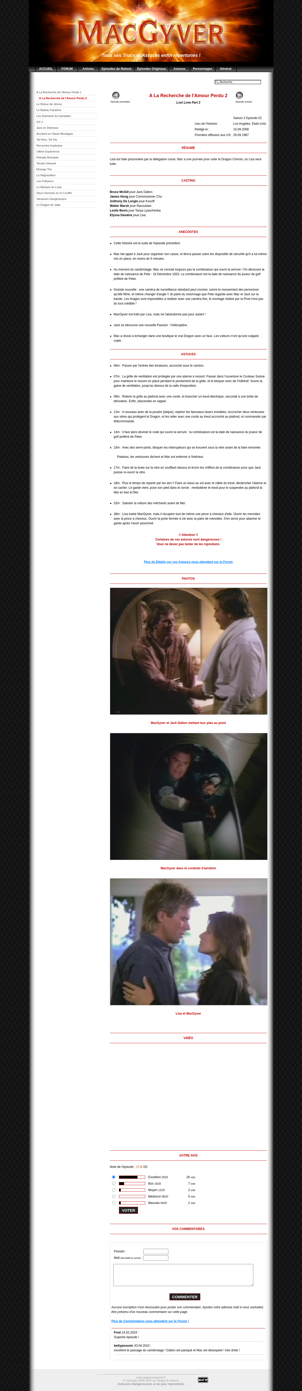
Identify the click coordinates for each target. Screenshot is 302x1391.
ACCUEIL (46, 69)
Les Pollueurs (45, 181)
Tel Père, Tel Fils (47, 139)
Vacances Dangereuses (51, 198)
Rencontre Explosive (50, 145)
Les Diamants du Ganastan (54, 115)
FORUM (67, 69)
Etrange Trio (44, 169)
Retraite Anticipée (48, 157)
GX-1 (40, 121)
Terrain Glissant (46, 163)
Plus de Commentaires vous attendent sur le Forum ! (150, 1321)
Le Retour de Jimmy (49, 104)
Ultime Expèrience (48, 151)
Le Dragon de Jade (49, 204)
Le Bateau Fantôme (49, 110)
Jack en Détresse (47, 127)
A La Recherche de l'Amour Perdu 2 (63, 98)
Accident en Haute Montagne (55, 133)
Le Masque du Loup (49, 187)
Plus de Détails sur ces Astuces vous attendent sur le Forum (188, 562)
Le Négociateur (46, 175)
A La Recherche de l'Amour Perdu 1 (59, 92)
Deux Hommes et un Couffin (54, 193)
